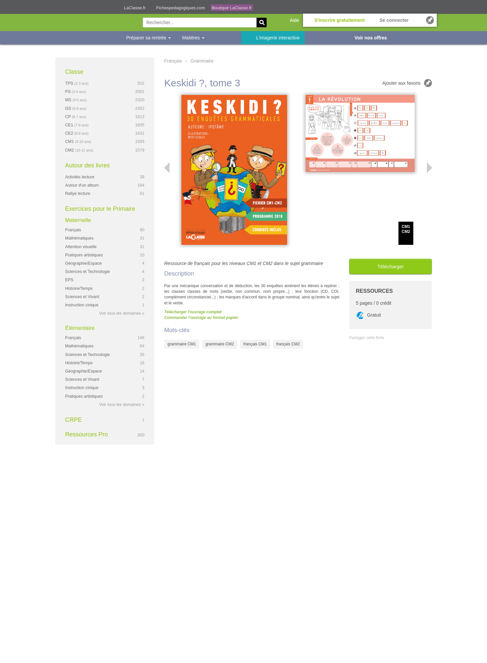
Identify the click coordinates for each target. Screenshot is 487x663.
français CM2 (288, 344)
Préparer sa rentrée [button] (148, 37)
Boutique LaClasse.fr (232, 7)
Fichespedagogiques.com (180, 7)
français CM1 (255, 344)
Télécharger (390, 266)
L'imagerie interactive (278, 37)
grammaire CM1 (182, 344)
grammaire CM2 (220, 344)
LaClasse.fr (135, 7)
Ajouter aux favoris (401, 83)
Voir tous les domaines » (121, 313)
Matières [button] (193, 37)
